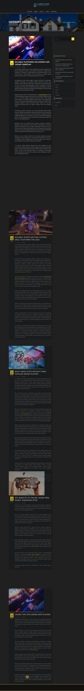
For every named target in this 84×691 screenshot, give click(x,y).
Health (42, 11)
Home (47, 11)
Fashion (29, 11)
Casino (23, 74)
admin (17, 74)
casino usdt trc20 (42, 101)
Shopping (54, 11)
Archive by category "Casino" (69, 22)
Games (36, 11)
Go (73, 39)
